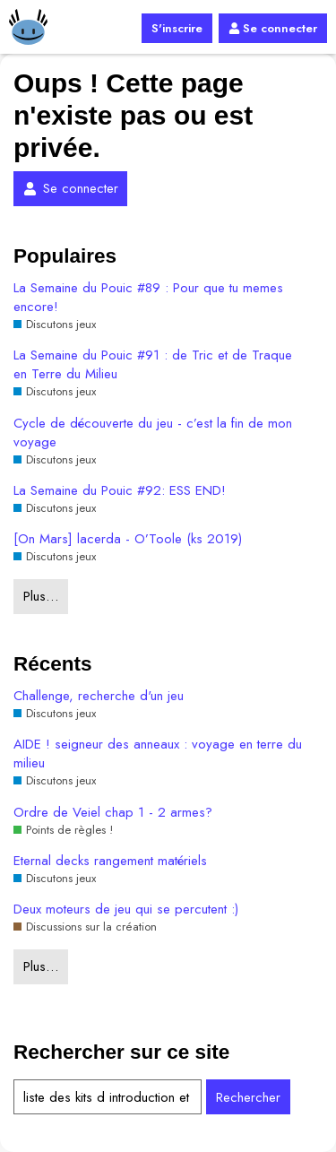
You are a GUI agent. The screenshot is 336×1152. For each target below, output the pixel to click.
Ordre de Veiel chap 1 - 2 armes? (112, 812)
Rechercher (248, 1097)
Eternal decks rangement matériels (110, 861)
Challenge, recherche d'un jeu (98, 696)
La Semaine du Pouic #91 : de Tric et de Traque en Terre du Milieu (152, 365)
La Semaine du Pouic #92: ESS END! (119, 490)
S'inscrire (176, 28)
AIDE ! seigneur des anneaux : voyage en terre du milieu (157, 754)
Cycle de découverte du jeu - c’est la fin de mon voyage (152, 433)
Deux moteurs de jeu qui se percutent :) (125, 909)
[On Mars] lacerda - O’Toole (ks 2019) (127, 539)
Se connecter (272, 28)
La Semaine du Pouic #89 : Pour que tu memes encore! (148, 297)
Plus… (40, 596)
